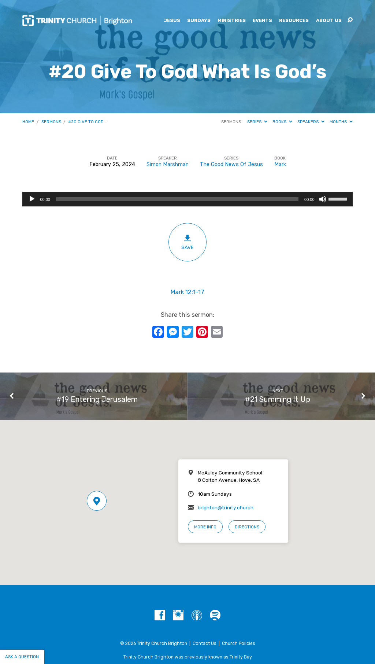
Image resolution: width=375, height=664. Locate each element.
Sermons (51, 121)
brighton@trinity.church (225, 507)
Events (262, 20)
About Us (329, 20)
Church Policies (238, 643)
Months (341, 121)
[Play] (32, 199)
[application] (187, 199)
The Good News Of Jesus (231, 164)
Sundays (199, 20)
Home (28, 121)
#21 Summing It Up (277, 399)
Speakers (310, 121)
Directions (247, 526)
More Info (205, 526)
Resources (294, 20)
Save (187, 242)
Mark (280, 164)
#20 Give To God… (87, 121)
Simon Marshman (167, 164)
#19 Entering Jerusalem (97, 399)
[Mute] (322, 199)
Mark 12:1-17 (187, 292)
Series (257, 121)
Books (282, 121)
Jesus (172, 20)
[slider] (177, 199)
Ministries (232, 20)
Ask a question (22, 656)
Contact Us (204, 643)
